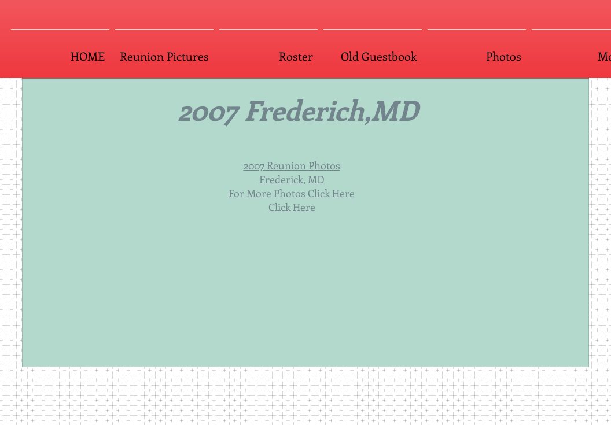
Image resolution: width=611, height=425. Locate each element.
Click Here (291, 207)
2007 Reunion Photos (292, 165)
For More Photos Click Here (292, 193)
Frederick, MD (292, 179)
